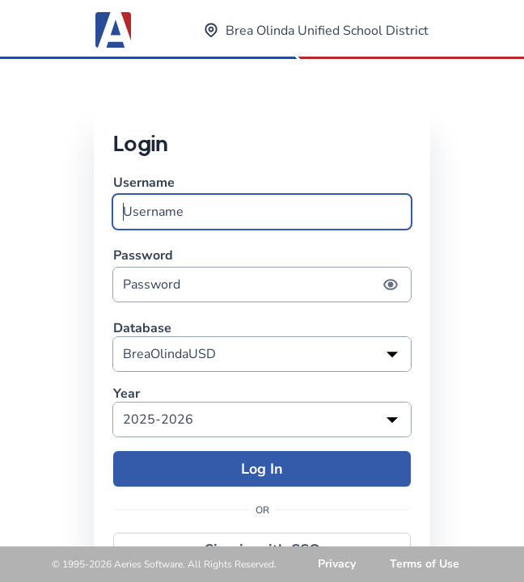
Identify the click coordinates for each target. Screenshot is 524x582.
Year (126, 394)
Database (142, 328)
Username (262, 202)
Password (262, 274)
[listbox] (262, 354)
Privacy (337, 563)
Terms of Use (424, 563)
